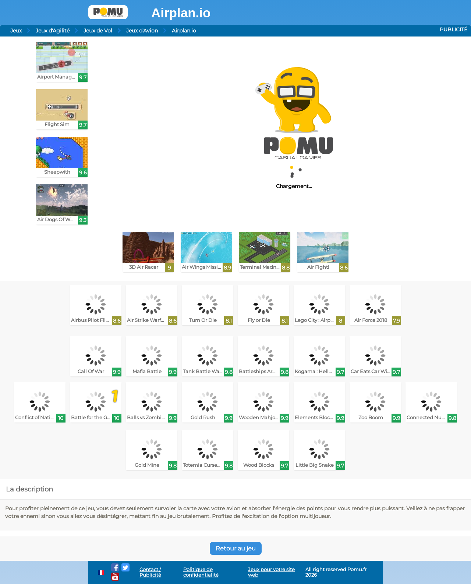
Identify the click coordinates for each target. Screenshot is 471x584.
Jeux (16, 30)
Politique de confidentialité (201, 572)
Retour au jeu (236, 548)
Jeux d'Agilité (53, 30)
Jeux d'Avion (142, 30)
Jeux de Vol (98, 30)
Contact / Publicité (150, 572)
